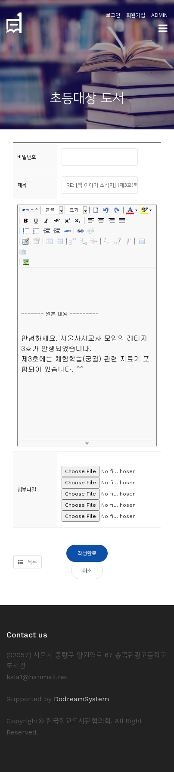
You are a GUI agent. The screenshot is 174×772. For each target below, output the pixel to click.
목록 (27, 562)
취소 (87, 571)
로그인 (113, 15)
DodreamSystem (81, 699)
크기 (74, 210)
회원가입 (135, 15)
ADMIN (159, 15)
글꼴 (50, 210)
